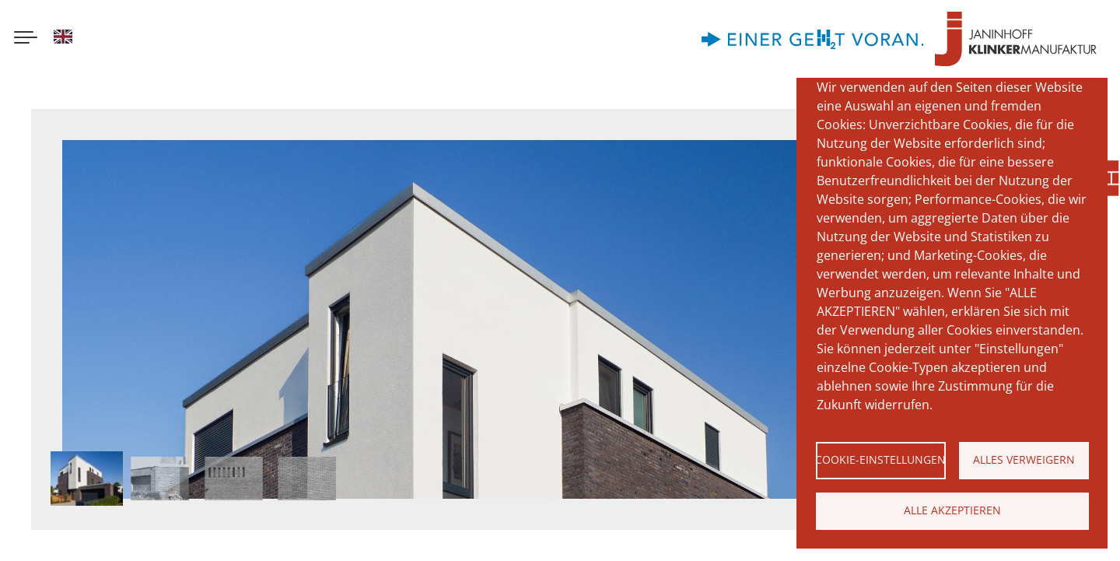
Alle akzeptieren (952, 510)
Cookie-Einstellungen (881, 459)
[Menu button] (26, 39)
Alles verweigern (1024, 459)
